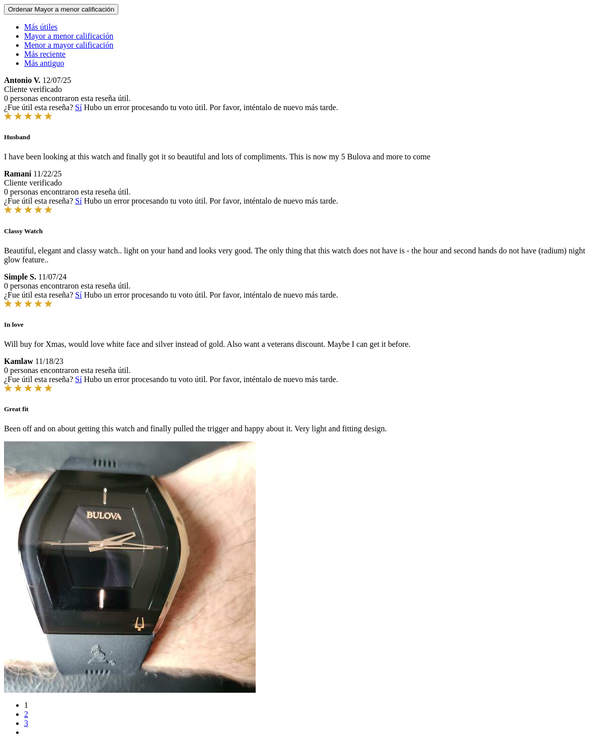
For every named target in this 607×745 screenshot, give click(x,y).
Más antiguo (44, 63)
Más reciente (44, 54)
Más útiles (40, 27)
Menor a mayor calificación (68, 45)
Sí (78, 107)
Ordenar (61, 9)
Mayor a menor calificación (68, 36)
